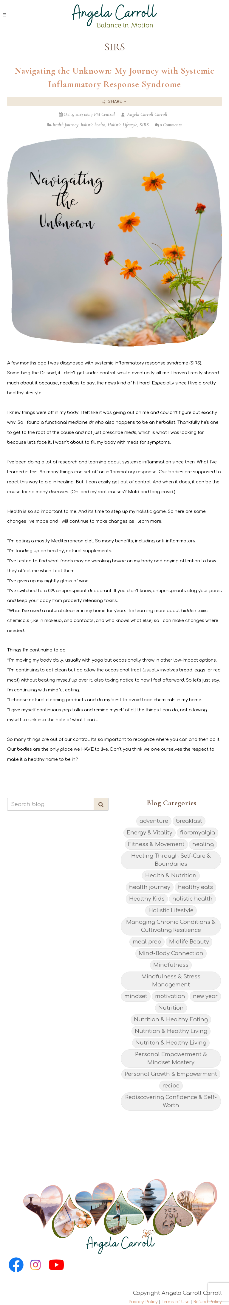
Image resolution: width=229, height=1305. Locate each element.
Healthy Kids (147, 899)
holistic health (93, 125)
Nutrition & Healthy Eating (171, 1019)
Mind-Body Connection (171, 953)
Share (114, 102)
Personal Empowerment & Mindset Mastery (171, 1058)
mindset (135, 996)
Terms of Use (175, 1302)
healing (203, 844)
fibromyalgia (197, 833)
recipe (171, 1086)
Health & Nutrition (170, 876)
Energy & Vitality (149, 833)
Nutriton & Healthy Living (170, 1043)
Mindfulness (170, 965)
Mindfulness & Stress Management (170, 981)
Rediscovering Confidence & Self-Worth (171, 1101)
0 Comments (168, 125)
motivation (170, 996)
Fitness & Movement (156, 844)
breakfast (189, 821)
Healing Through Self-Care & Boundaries (171, 860)
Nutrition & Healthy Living (171, 1031)
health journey (65, 125)
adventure (154, 821)
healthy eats (195, 887)
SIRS (144, 125)
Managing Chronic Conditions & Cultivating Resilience (171, 926)
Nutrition (171, 1008)
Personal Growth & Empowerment (171, 1074)
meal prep (147, 942)
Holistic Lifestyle (122, 125)
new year (205, 996)
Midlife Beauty (189, 942)
